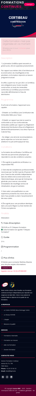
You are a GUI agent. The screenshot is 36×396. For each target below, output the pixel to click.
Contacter (22, 48)
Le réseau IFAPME (9, 315)
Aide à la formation (10, 345)
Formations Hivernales (11, 336)
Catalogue (29, 4)
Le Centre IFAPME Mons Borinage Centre (17, 310)
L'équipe (6, 319)
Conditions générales (25, 390)
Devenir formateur (9, 350)
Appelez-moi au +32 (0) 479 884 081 (14, 271)
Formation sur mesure (11, 340)
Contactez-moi (6, 268)
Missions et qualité (9, 324)
